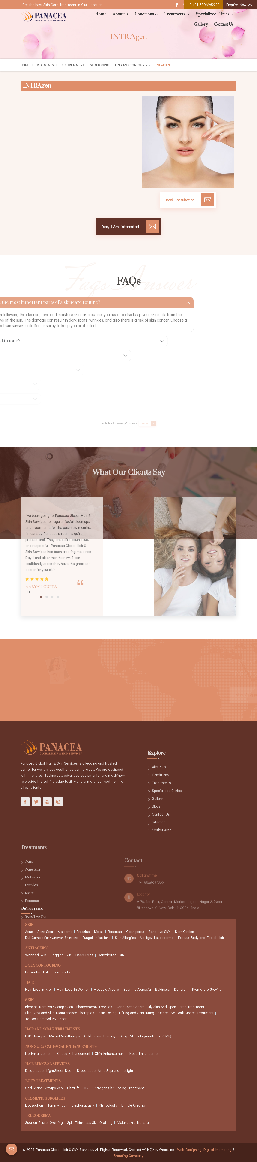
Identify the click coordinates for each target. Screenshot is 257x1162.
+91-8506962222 (203, 4)
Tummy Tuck (57, 1105)
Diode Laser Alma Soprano (98, 1070)
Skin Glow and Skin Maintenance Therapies (59, 1012)
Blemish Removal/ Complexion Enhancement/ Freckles (68, 1006)
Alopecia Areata (106, 989)
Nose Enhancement (145, 1053)
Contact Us (224, 24)
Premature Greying (207, 989)
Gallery (201, 24)
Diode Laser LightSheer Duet (49, 1070)
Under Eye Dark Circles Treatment (186, 1012)
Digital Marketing (217, 1149)
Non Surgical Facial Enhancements (61, 1047)
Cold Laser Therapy (99, 1035)
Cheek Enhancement (73, 1053)
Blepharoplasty (83, 1105)
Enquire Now (239, 4)
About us (120, 14)
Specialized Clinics (215, 14)
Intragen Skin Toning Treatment (119, 1087)
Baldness (162, 989)
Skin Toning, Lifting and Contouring (126, 1012)
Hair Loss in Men (39, 989)
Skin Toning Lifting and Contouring (120, 65)
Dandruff (181, 989)
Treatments (177, 14)
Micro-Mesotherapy (64, 1035)
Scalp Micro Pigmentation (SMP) (145, 1035)
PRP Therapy (35, 1035)
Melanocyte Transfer (133, 1122)
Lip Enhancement (39, 1053)
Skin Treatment (72, 65)
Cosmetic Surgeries (45, 1099)
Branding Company (128, 1155)
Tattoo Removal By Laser (45, 1018)
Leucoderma (38, 1116)
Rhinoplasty (108, 1105)
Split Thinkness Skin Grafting (90, 1122)
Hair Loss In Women (73, 989)
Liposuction (34, 1105)
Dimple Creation (134, 1105)
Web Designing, (190, 1149)
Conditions (146, 14)
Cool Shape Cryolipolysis (44, 1087)
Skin (29, 1000)
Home (100, 14)
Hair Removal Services (47, 1064)
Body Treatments (43, 1081)
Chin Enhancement (110, 1053)
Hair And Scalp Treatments (52, 1030)
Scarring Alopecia (137, 989)
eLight (128, 1070)
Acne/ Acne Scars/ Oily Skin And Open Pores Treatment (160, 1006)
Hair (29, 983)
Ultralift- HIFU (78, 1087)
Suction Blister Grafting (44, 1122)
